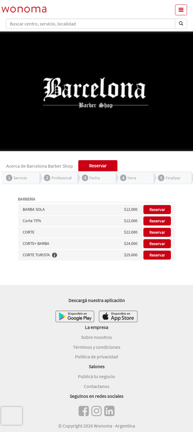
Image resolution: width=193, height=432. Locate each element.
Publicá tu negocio (96, 376)
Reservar (157, 209)
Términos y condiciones (96, 347)
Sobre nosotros (96, 337)
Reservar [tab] (98, 166)
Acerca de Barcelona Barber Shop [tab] (39, 166)
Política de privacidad (96, 357)
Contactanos (96, 386)
